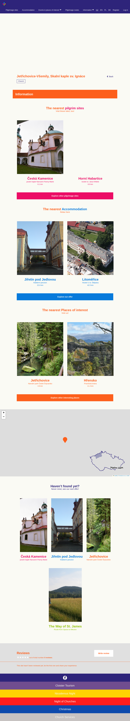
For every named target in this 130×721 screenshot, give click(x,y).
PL (105, 10)
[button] (65, 440)
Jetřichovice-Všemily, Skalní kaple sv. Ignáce (51, 76)
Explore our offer (65, 297)
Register (116, 10)
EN (101, 10)
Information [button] (88, 10)
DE (109, 10)
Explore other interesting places (65, 398)
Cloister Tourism (65, 685)
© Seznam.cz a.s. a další (123, 475)
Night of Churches (65, 701)
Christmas (65, 709)
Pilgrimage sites (12, 10)
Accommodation (28, 10)
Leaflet (115, 475)
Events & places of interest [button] (50, 10)
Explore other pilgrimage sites (65, 196)
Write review (103, 653)
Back (110, 76)
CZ (97, 10)
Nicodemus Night (65, 693)
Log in (125, 10)
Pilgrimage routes (72, 10)
